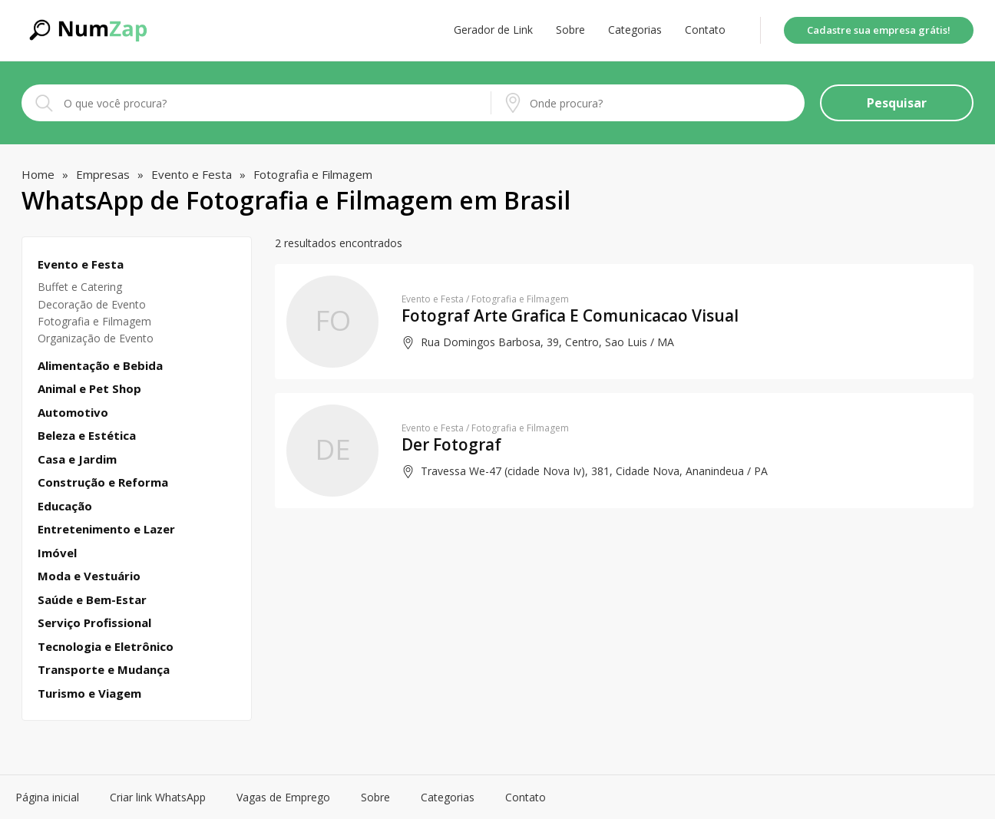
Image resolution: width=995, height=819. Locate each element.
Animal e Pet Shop (89, 388)
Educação (65, 506)
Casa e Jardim (77, 459)
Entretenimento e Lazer (106, 529)
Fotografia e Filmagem (94, 321)
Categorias (635, 30)
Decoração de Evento (92, 304)
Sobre (570, 30)
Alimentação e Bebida (100, 365)
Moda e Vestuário (89, 576)
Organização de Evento (96, 338)
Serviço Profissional (94, 622)
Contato (705, 30)
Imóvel (57, 553)
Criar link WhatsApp (158, 797)
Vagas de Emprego (283, 797)
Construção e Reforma (103, 482)
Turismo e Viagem (89, 693)
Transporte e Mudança (104, 669)
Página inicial (47, 797)
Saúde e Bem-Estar (92, 599)
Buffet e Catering (80, 286)
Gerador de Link (493, 30)
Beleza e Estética (87, 435)
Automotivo (73, 412)
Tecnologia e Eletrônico (106, 646)
